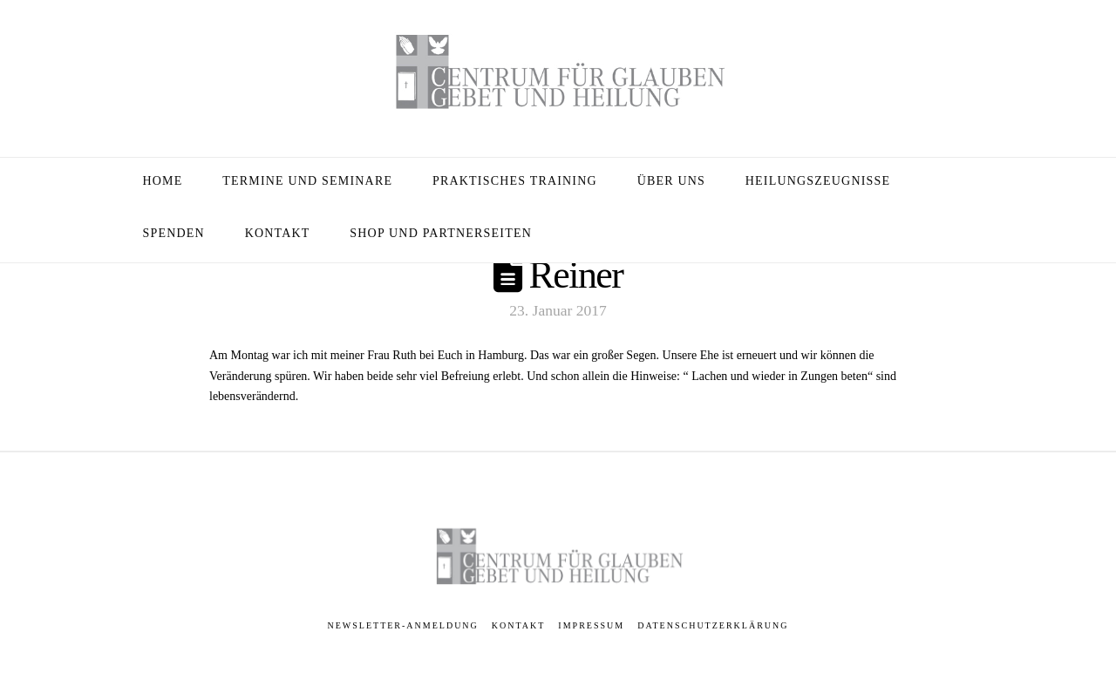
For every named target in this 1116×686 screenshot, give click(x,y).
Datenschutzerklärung (712, 625)
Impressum (591, 625)
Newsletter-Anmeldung (403, 625)
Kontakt (519, 625)
